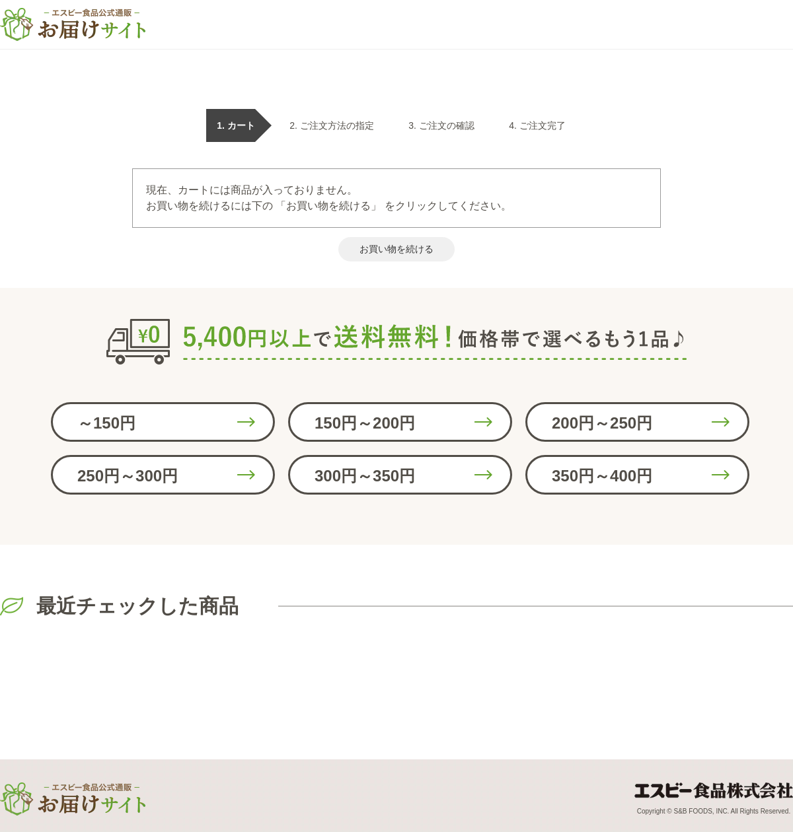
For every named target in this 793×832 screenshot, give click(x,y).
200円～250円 (602, 423)
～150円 (106, 423)
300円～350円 (365, 476)
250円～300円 (127, 476)
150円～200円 (365, 423)
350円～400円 (602, 476)
